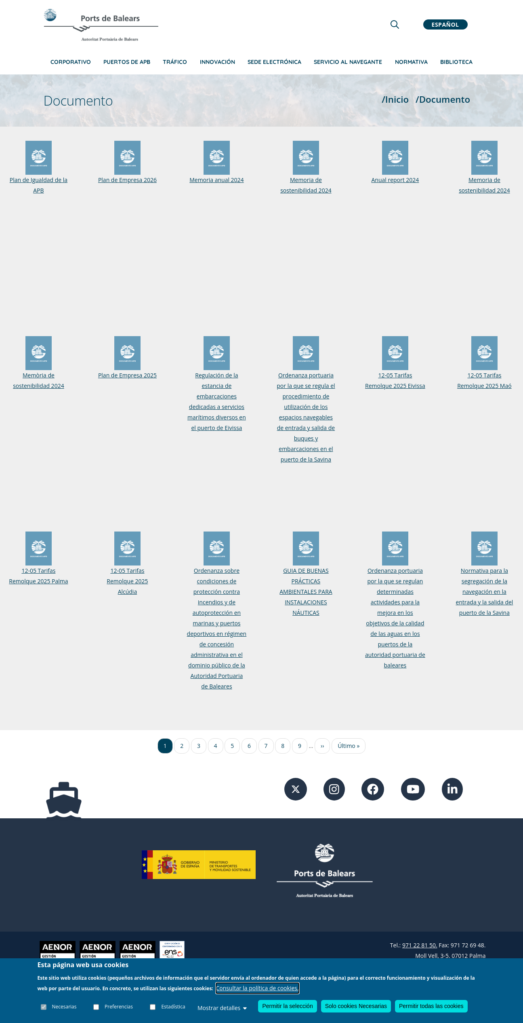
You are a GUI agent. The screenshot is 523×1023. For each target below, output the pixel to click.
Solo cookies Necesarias (356, 1006)
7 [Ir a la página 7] (266, 746)
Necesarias (64, 1006)
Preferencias (119, 1006)
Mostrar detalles (222, 1008)
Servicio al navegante (348, 62)
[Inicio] (101, 24)
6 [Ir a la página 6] (249, 746)
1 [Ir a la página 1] (165, 746)
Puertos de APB (126, 62)
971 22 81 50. (419, 945)
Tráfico (175, 62)
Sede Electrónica (274, 62)
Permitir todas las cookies (431, 1006)
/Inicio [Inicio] (395, 99)
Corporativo (70, 62)
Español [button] (445, 24)
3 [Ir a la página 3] (198, 746)
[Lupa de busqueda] (395, 24)
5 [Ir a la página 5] (232, 746)
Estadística (173, 1006)
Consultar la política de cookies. (257, 988)
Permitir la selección (287, 1006)
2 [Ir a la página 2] (181, 746)
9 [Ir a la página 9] (299, 746)
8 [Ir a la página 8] (282, 746)
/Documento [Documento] (443, 99)
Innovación (217, 62)
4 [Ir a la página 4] (215, 746)
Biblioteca (456, 62)
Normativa (411, 62)
